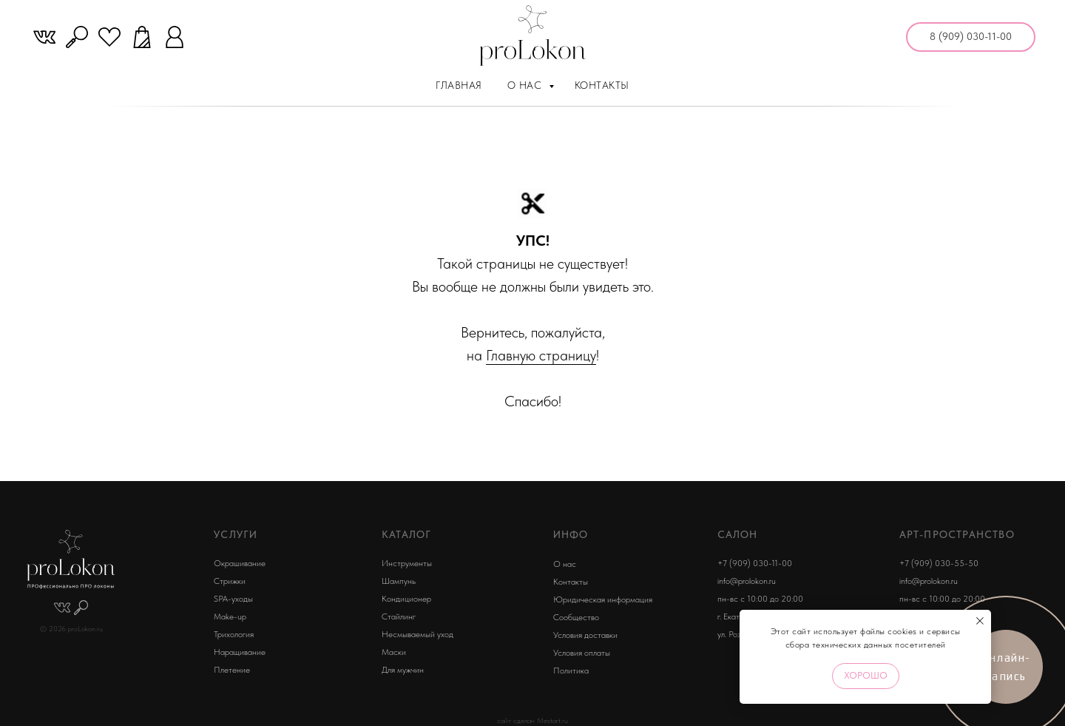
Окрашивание (240, 563)
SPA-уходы (233, 599)
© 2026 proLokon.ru (71, 629)
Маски (394, 652)
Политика (571, 670)
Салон (737, 534)
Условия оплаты (581, 653)
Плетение (232, 670)
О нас (526, 85)
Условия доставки (585, 635)
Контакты (602, 85)
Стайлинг (399, 616)
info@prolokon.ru (746, 581)
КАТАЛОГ (406, 534)
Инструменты (407, 563)
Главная (459, 85)
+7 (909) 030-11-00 (754, 563)
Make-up (230, 616)
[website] (44, 37)
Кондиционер (406, 599)
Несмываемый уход (417, 634)
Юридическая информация (602, 599)
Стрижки (230, 581)
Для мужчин (403, 670)
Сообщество (576, 617)
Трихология (234, 634)
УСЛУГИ (235, 534)
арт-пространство (957, 534)
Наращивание (240, 652)
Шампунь (399, 581)
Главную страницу (541, 355)
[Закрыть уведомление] (980, 621)
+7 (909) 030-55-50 (938, 563)
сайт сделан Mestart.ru (532, 720)
